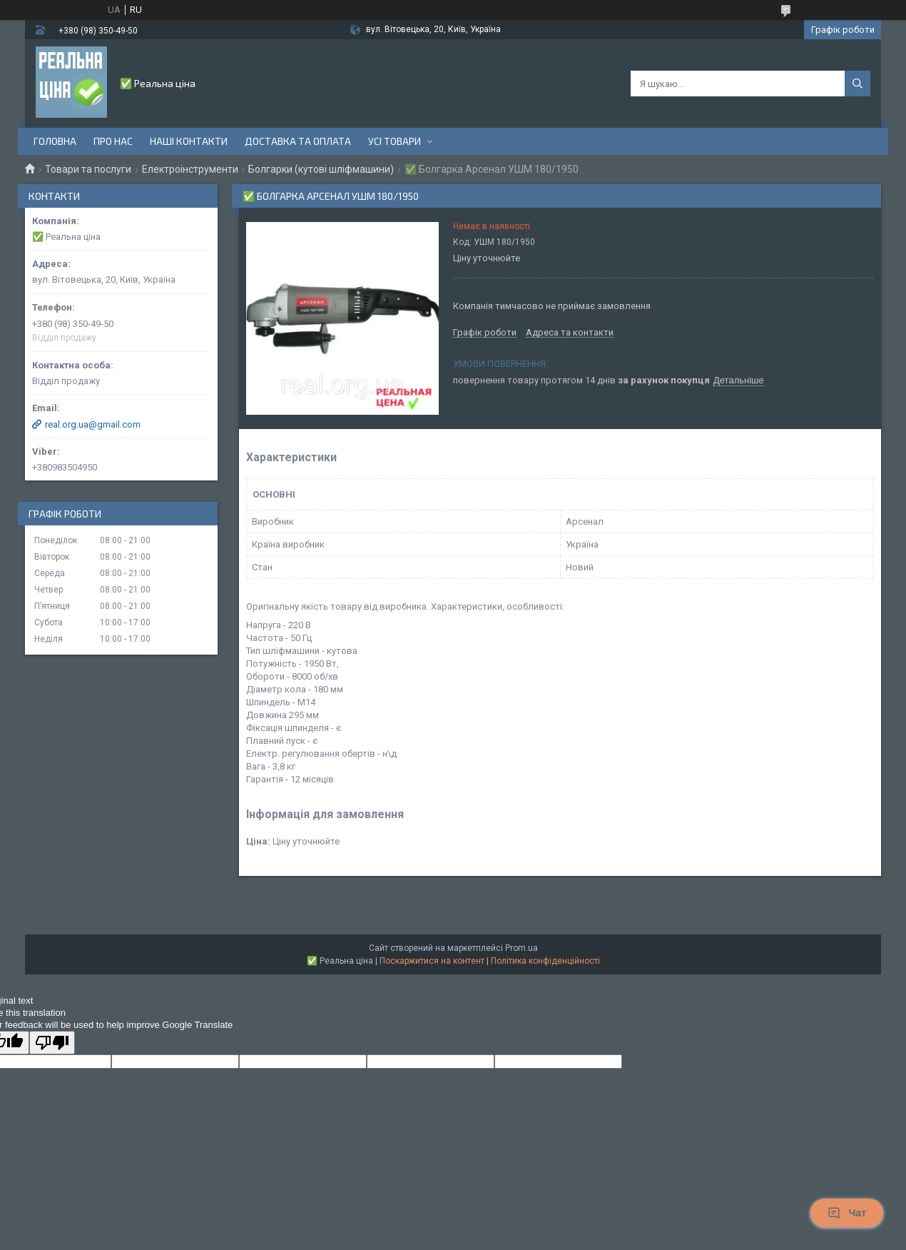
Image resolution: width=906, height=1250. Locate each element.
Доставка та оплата (298, 141)
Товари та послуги (88, 169)
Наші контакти (189, 141)
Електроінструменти (190, 169)
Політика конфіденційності (545, 961)
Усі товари (394, 141)
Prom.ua (521, 948)
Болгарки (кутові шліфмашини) (321, 169)
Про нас (113, 141)
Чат (847, 1212)
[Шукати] (857, 83)
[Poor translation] (52, 1042)
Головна (55, 141)
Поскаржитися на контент (432, 961)
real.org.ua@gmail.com (93, 424)
